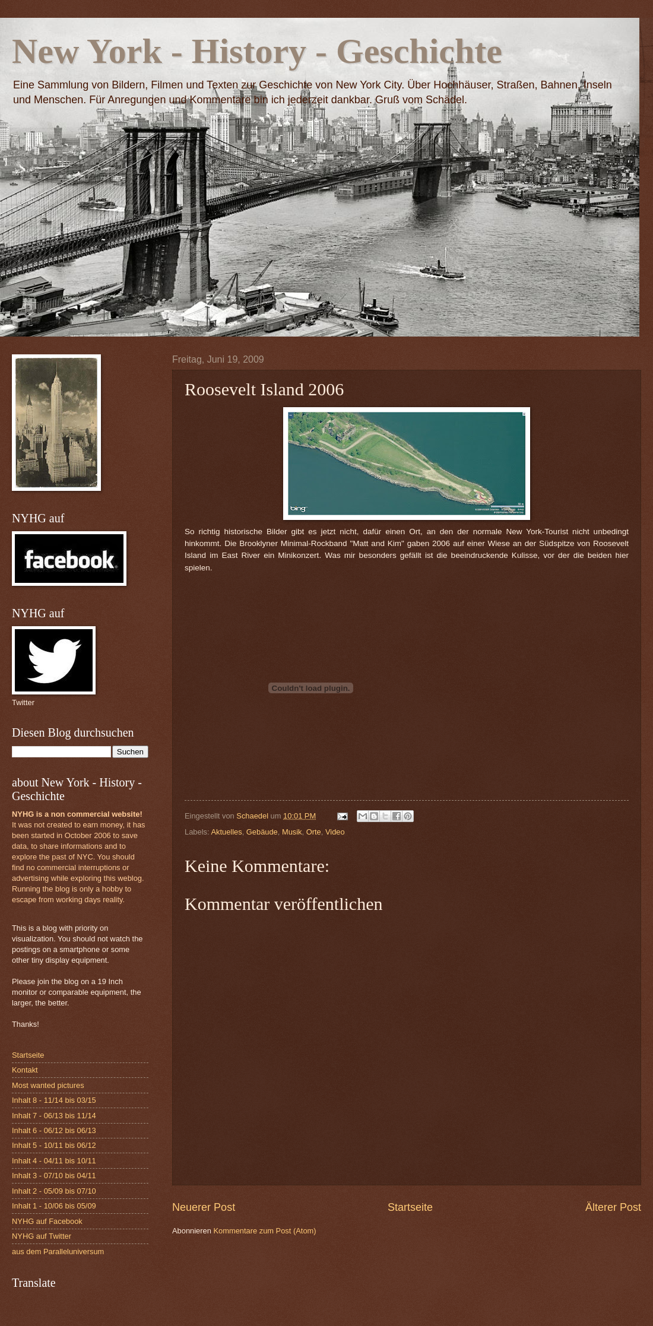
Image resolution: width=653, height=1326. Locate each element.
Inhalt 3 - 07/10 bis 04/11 (54, 1175)
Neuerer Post (203, 1207)
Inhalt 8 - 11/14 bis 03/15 (54, 1100)
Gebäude (262, 831)
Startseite (410, 1207)
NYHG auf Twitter (41, 1236)
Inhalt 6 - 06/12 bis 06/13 (54, 1130)
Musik (292, 831)
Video (335, 831)
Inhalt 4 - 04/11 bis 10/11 (54, 1160)
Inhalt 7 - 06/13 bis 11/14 (54, 1115)
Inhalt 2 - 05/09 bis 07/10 (54, 1191)
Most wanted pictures (48, 1085)
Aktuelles (226, 831)
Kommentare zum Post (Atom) (264, 1230)
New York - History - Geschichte (257, 51)
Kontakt (25, 1069)
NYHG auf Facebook (47, 1221)
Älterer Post (613, 1207)
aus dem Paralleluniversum (58, 1251)
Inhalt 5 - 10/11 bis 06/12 (54, 1145)
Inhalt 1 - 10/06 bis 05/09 (54, 1205)
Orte (313, 831)
